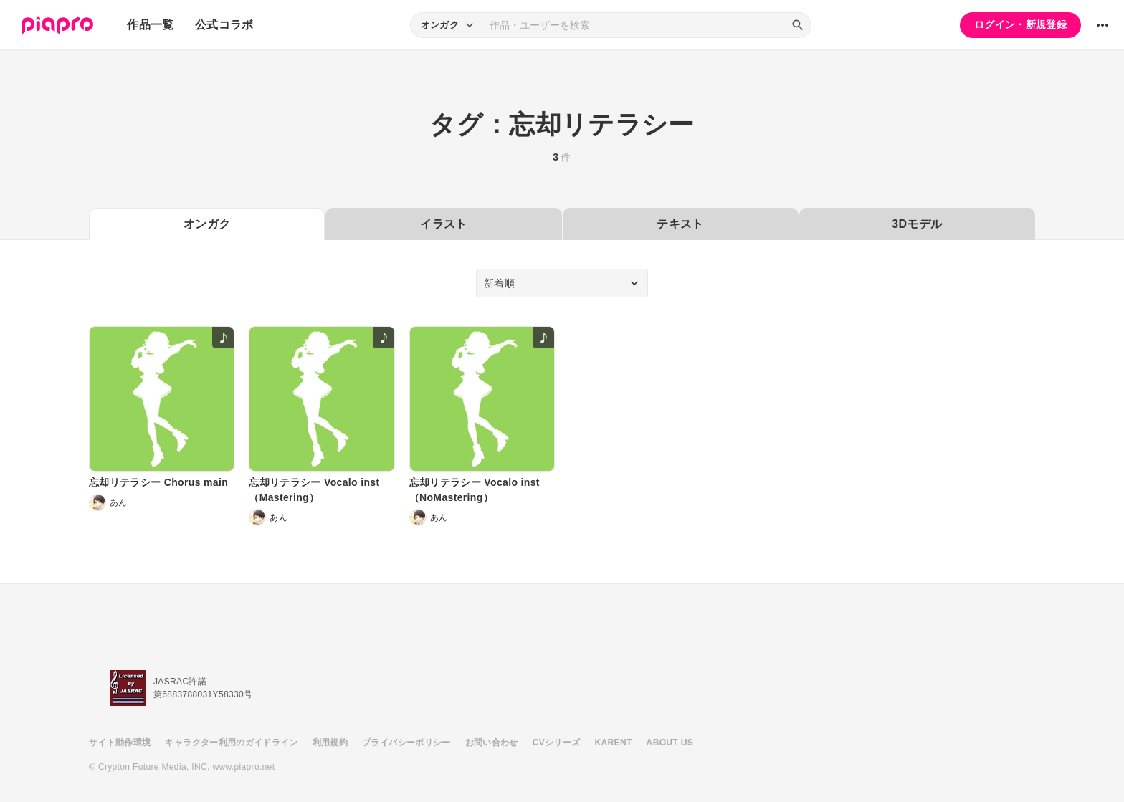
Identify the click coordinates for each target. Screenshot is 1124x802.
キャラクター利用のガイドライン (231, 742)
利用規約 (330, 742)
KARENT (613, 742)
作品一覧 (150, 25)
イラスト (443, 224)
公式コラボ (224, 25)
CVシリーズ (557, 742)
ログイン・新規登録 (1020, 24)
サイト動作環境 (120, 742)
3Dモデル (917, 224)
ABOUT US (670, 742)
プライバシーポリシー (406, 742)
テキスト (680, 224)
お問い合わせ (491, 742)
